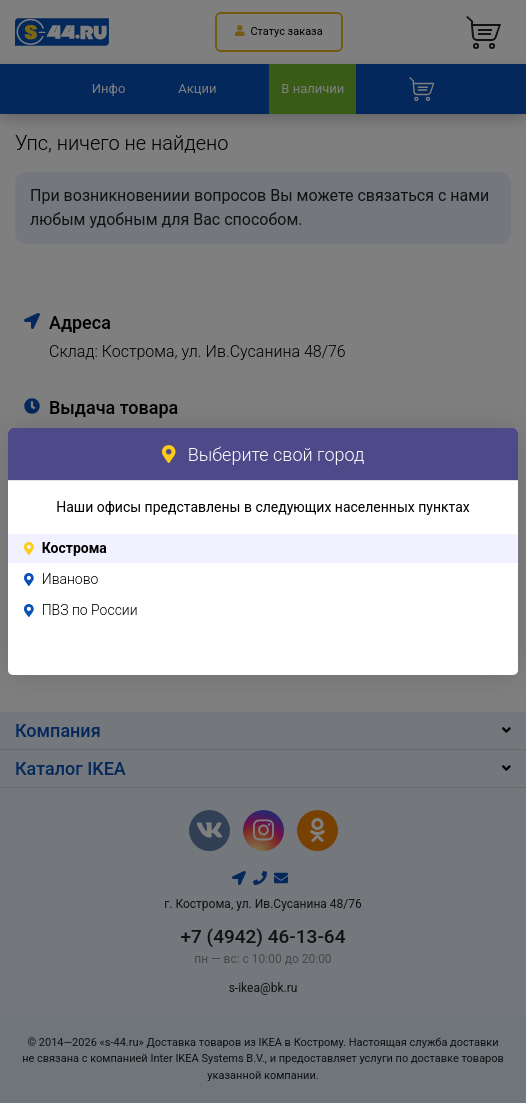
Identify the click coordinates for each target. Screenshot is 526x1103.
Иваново (70, 579)
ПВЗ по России (90, 610)
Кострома (74, 548)
